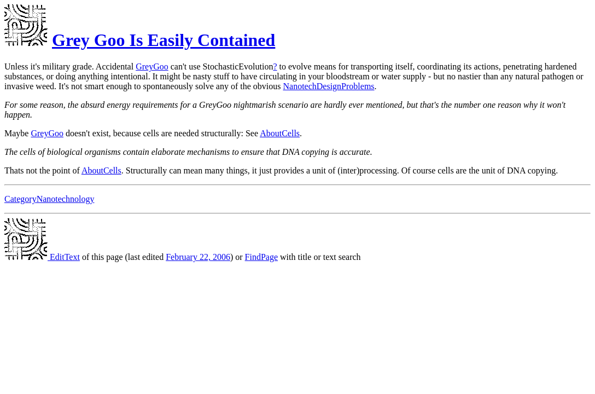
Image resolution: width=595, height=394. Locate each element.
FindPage (261, 257)
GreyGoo (152, 66)
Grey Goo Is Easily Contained (163, 40)
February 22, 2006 (198, 257)
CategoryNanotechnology (49, 199)
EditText (42, 257)
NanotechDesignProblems (328, 86)
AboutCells (280, 133)
